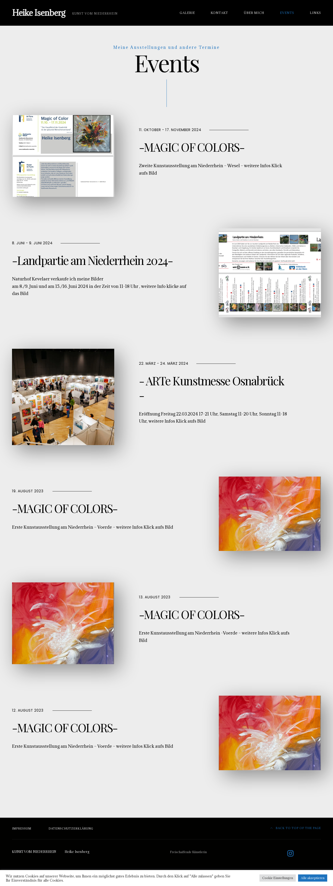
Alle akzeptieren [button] (312, 878)
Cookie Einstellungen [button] (277, 878)
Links (315, 13)
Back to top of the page (295, 828)
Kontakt (219, 13)
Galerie (187, 13)
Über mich (254, 13)
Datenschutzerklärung (71, 828)
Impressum (21, 828)
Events (287, 13)
